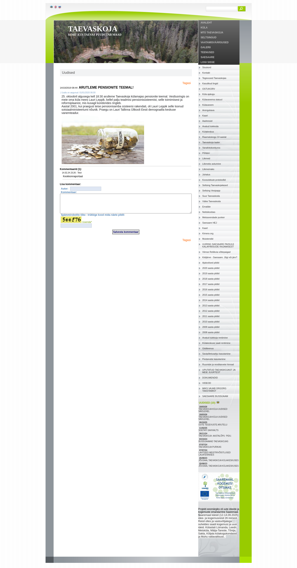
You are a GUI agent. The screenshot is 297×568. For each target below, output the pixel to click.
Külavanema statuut (212, 99)
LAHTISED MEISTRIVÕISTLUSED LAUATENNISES (215, 453)
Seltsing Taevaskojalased (215, 185)
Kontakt (206, 72)
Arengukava (208, 110)
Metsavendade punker (213, 217)
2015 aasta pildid (211, 295)
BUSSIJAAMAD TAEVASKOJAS (214, 441)
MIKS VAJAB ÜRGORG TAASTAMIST (214, 389)
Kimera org (208, 233)
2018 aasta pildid (211, 279)
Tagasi (186, 83)
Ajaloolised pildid (210, 262)
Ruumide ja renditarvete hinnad (218, 364)
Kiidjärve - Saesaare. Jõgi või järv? (219, 257)
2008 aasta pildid (211, 332)
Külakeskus (208, 131)
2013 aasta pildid (211, 305)
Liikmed (206, 158)
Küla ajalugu (208, 94)
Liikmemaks (208, 169)
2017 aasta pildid (211, 284)
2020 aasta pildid (211, 268)
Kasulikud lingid (210, 83)
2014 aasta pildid (211, 300)
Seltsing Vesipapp (211, 190)
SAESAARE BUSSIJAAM (215, 396)
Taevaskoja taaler (211, 142)
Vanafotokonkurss (211, 147)
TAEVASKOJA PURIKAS (210, 447)
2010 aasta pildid (211, 321)
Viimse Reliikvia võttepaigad (216, 252)
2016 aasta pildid (211, 289)
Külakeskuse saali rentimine (216, 343)
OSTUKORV (208, 89)
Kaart (205, 115)
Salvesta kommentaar (126, 235)
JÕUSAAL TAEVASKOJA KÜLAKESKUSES (219, 460)
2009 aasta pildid (211, 327)
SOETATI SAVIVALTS (209, 430)
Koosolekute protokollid (214, 180)
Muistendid (207, 239)
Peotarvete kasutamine (214, 359)
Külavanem (208, 105)
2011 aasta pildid (211, 316)
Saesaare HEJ (209, 222)
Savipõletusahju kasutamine (216, 354)
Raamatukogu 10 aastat (214, 137)
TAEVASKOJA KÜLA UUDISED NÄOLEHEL (213, 410)
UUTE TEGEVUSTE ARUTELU (213, 425)
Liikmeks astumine (211, 164)
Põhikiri (206, 153)
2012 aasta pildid (211, 311)
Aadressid (207, 121)
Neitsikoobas (208, 212)
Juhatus (206, 174)
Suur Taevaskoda (211, 196)
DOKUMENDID (210, 377)
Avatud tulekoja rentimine (215, 337)
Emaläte (206, 206)
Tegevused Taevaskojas (214, 78)
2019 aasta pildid (211, 273)
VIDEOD (206, 383)
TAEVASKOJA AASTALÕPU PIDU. (215, 436)
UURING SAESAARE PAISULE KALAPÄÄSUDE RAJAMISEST (218, 245)
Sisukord (206, 67)
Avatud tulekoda (210, 126)
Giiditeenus (208, 348)
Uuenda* (87, 225)
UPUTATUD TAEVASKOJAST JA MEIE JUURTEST (219, 371)
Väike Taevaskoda (211, 201)
